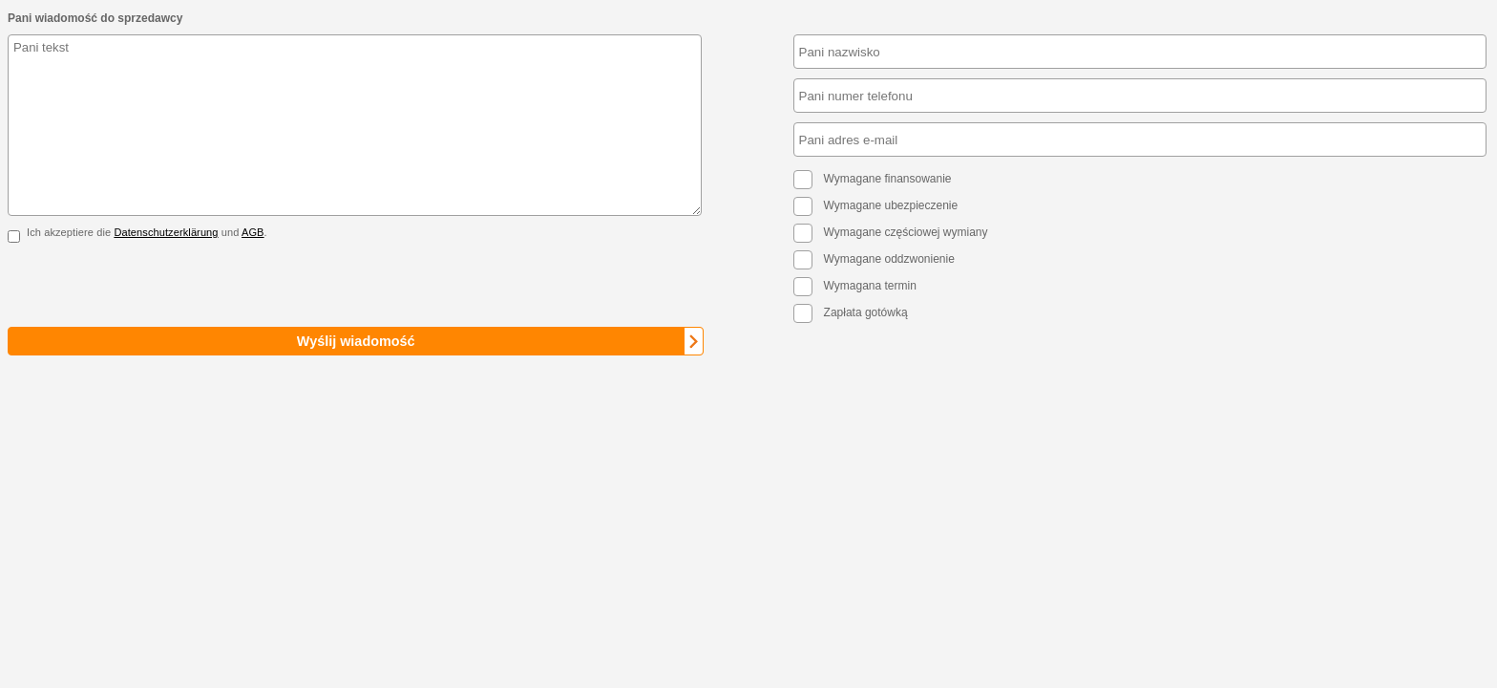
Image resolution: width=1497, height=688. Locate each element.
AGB (253, 232)
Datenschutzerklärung (166, 232)
